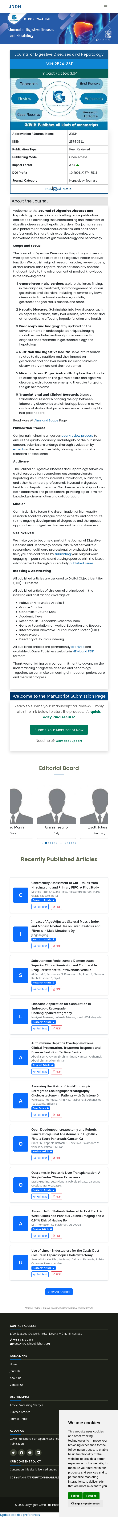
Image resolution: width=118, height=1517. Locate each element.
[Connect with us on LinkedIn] (38, 1452)
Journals (15, 1371)
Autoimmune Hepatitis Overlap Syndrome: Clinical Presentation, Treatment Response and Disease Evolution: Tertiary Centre (66, 1047)
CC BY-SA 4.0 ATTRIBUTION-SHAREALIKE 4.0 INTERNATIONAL (49, 1477)
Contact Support (69, 741)
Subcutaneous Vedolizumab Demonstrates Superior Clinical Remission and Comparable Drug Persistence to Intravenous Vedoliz (64, 965)
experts (19, 449)
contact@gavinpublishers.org (30, 1343)
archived (77, 647)
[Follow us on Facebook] (21, 1452)
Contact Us (16, 1385)
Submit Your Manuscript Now (59, 729)
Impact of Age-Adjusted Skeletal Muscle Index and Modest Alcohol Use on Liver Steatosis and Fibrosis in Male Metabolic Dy (66, 926)
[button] (42, 843)
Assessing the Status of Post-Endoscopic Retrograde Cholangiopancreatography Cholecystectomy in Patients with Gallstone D (65, 1090)
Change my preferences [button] (85, 1503)
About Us (15, 1378)
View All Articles (59, 1292)
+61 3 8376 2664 (21, 1339)
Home (14, 1364)
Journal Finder (18, 1419)
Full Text (40, 907)
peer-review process (77, 435)
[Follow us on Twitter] (13, 1452)
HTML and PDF (83, 651)
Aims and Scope (46, 420)
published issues (81, 563)
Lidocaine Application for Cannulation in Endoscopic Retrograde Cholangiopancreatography (61, 1008)
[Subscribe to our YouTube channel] (29, 1452)
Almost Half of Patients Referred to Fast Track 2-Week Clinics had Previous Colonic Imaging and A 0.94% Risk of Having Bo (67, 1215)
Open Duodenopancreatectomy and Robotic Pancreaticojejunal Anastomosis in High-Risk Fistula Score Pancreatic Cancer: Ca (64, 1134)
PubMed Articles (20, 1412)
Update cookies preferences (20, 1515)
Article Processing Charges (26, 1405)
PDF (57, 907)
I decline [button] (91, 1495)
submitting (63, 554)
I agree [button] (75, 1495)
